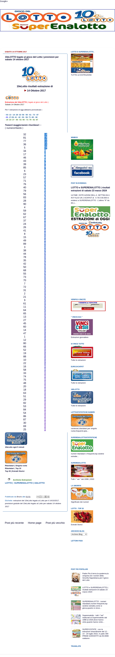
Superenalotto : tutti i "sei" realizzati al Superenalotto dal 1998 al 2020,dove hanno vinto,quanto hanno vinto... (94, 618)
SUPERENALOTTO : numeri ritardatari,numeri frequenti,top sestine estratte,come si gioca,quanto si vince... (94, 604)
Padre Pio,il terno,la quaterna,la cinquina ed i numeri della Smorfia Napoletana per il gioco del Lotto (95, 576)
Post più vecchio (55, 522)
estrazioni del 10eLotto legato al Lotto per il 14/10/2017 (36, 501)
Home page (35, 522)
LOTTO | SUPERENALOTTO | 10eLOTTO (25, 483)
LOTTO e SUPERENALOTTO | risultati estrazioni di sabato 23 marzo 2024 (95, 589)
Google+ (4, 1)
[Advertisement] (57, 42)
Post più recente (14, 522)
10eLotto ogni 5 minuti (14, 447)
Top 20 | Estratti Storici (15, 471)
